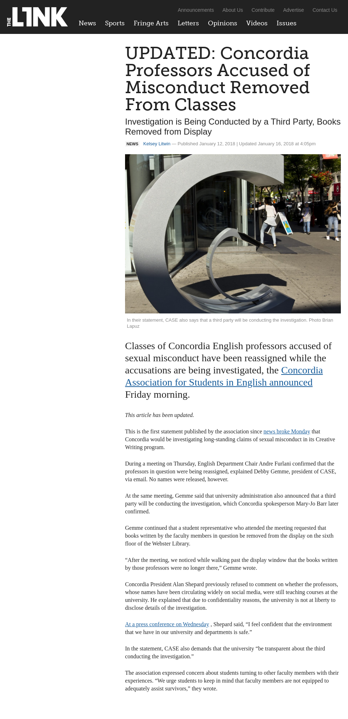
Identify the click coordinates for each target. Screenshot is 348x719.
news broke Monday (286, 431)
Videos (257, 23)
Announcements (196, 10)
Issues (287, 23)
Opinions (222, 23)
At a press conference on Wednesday (167, 624)
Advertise (293, 10)
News (87, 23)
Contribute (263, 10)
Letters (188, 23)
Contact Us (325, 10)
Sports (115, 23)
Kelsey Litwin (156, 143)
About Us (233, 10)
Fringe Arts (151, 23)
